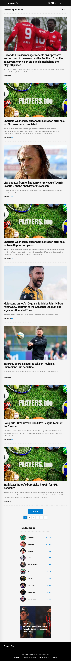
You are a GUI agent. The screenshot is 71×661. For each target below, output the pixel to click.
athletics (31, 585)
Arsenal (30, 551)
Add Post (17, 657)
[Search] (60, 3)
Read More (8, 76)
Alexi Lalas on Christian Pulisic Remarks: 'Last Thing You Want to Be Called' (35, 629)
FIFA (29, 571)
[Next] (46, 517)
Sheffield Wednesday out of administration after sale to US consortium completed (34, 122)
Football (31, 544)
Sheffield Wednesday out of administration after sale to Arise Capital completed (34, 243)
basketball (32, 599)
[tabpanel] (35, 622)
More (64, 10)
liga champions (33, 565)
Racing (30, 558)
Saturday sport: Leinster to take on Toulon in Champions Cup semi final (29, 365)
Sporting (31, 537)
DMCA (55, 657)
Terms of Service (30, 657)
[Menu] (5, 3)
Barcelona (31, 592)
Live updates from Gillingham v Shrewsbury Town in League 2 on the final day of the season (33, 184)
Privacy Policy (44, 657)
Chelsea (30, 578)
